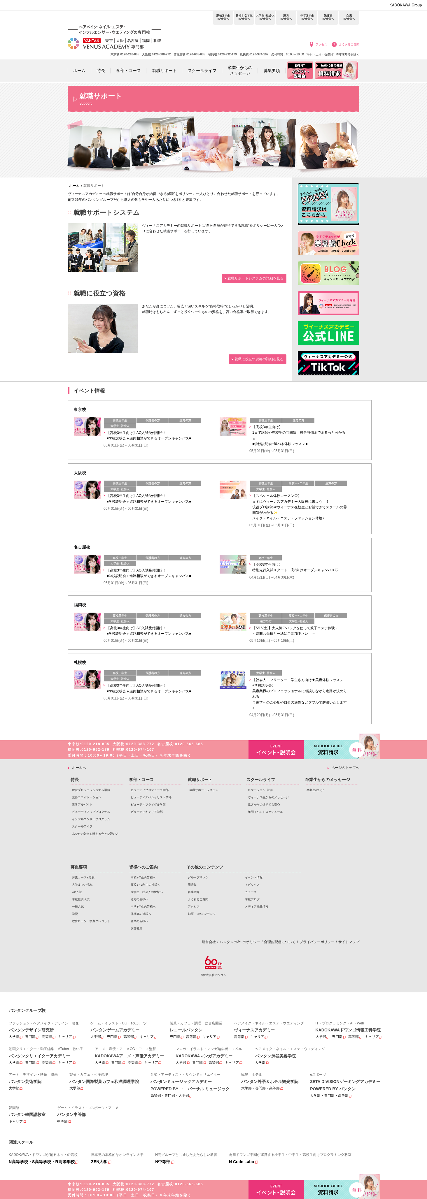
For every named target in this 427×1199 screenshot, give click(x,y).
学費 (75, 913)
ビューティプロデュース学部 (150, 790)
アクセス (321, 44)
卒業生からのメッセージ (327, 779)
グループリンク (198, 877)
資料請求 (331, 749)
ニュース (251, 892)
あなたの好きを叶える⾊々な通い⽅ (95, 833)
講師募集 (136, 928)
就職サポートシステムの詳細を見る (256, 278)
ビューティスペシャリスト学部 (151, 797)
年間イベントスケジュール (265, 811)
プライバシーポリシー (317, 942)
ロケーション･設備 (260, 790)
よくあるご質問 (349, 44)
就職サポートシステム (203, 790)
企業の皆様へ (349, 18)
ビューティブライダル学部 (148, 804)
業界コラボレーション (86, 797)
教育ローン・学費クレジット (91, 921)
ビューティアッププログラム (91, 811)
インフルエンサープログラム (91, 819)
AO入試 (77, 892)
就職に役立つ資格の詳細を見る (259, 359)
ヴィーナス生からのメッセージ (268, 797)
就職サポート (200, 779)
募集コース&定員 (83, 877)
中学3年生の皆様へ (307, 18)
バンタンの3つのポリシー (240, 942)
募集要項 (79, 867)
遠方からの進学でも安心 (264, 804)
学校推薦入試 (81, 899)
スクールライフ (82, 826)
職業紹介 (194, 892)
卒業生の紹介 (315, 790)
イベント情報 (253, 877)
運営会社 (209, 942)
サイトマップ (348, 942)
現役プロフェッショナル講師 (91, 790)
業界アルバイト (82, 804)
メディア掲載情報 (256, 906)
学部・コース (141, 779)
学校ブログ (252, 899)
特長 (75, 779)
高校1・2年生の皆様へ (244, 18)
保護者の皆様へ (328, 18)
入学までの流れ (82, 884)
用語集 (192, 884)
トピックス (252, 884)
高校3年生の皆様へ (223, 18)
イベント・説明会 (276, 749)
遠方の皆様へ (286, 18)
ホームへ (79, 768)
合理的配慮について (279, 942)
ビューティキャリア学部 (147, 811)
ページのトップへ (345, 768)
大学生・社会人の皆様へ (265, 18)
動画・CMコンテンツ (202, 913)
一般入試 (78, 906)
